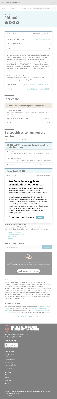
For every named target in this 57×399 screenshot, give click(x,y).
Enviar (39, 217)
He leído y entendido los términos (23, 217)
